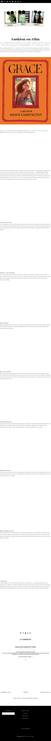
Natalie (25, 718)
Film (24, 42)
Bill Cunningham (7, 42)
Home (25, 692)
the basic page (29, 736)
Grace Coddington (39, 42)
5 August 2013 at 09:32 (25, 648)
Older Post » (45, 692)
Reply (25, 660)
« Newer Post (5, 692)
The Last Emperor (9, 45)
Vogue (46, 45)
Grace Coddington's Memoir (18, 48)
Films (29, 42)
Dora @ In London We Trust (25, 647)
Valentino (39, 45)
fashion (18, 42)
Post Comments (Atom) (30, 698)
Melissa (25, 716)
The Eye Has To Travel (41, 44)
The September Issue (25, 45)
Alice (25, 713)
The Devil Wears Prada (21, 44)
